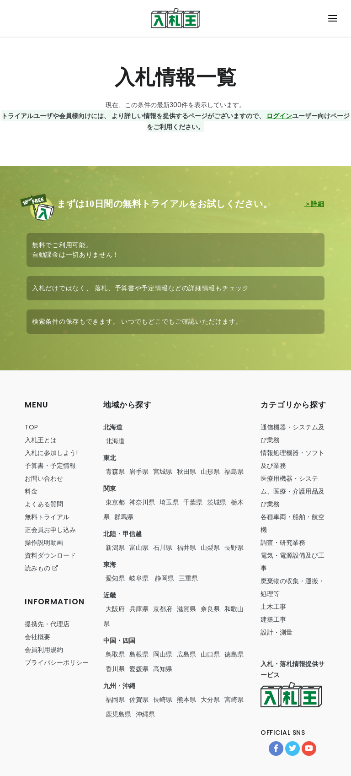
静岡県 (163, 578)
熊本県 (186, 699)
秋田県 (186, 471)
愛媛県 (139, 668)
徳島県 (234, 654)
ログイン (279, 115)
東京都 (115, 502)
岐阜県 (139, 578)
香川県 (115, 668)
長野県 (234, 547)
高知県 (162, 668)
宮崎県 (234, 699)
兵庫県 (139, 608)
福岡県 (115, 699)
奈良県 (210, 608)
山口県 (210, 654)
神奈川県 (142, 502)
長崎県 (162, 699)
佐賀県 (139, 699)
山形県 (210, 471)
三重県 (188, 578)
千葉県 (192, 502)
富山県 (139, 547)
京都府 (162, 608)
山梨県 (210, 547)
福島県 (234, 471)
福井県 (186, 547)
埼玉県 (169, 502)
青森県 (115, 471)
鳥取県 (115, 654)
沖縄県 (145, 714)
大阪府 (115, 608)
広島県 (186, 654)
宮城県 (162, 471)
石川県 (162, 547)
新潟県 (115, 547)
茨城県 (216, 502)
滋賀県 (186, 608)
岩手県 (139, 471)
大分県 (210, 699)
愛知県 (115, 578)
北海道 (115, 440)
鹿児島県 (118, 714)
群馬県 (123, 516)
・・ (292, 491)
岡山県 (162, 654)
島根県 (139, 654)
